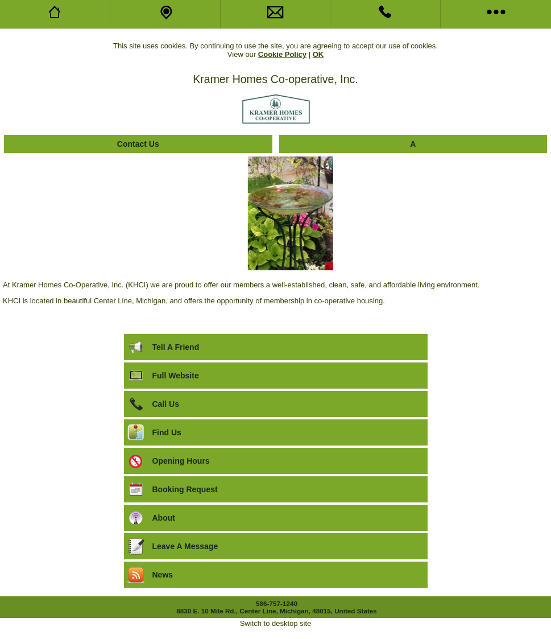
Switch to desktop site (276, 623)
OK (318, 54)
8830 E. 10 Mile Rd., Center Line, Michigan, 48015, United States (276, 611)
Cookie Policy (282, 54)
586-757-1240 (276, 603)
